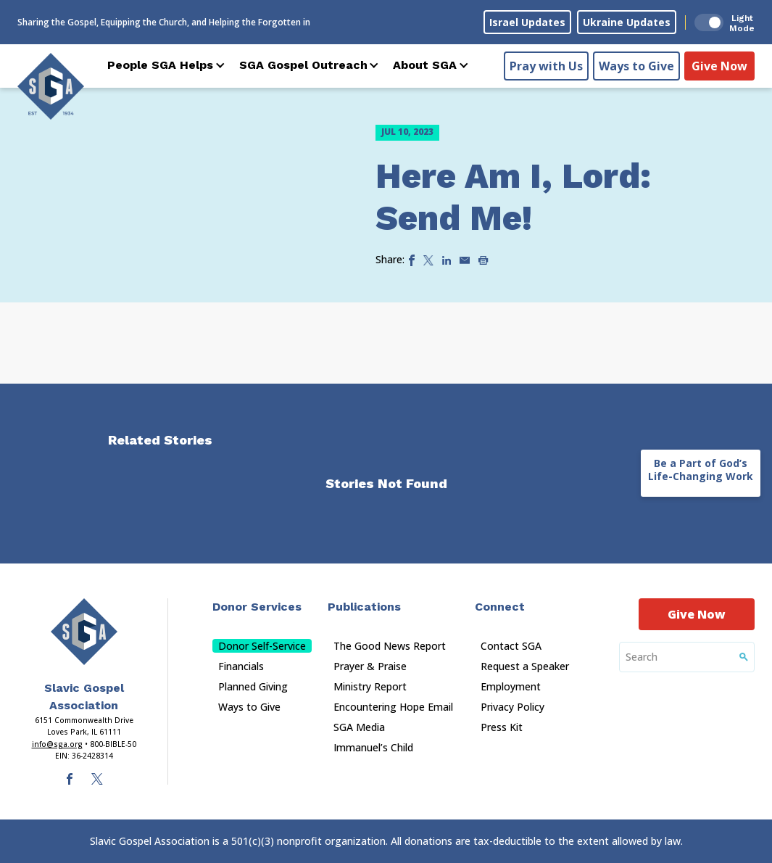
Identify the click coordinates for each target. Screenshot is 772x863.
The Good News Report (389, 646)
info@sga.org (57, 744)
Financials (241, 666)
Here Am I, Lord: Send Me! (513, 197)
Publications (364, 607)
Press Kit (502, 727)
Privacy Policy (512, 707)
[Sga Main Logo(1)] (84, 631)
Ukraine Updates (627, 22)
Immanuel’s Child (373, 747)
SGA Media (359, 727)
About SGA (425, 65)
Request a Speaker (525, 666)
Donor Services (257, 607)
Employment (511, 686)
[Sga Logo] (50, 86)
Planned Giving (253, 686)
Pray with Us (546, 66)
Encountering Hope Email (393, 707)
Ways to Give (636, 66)
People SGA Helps (160, 65)
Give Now (719, 66)
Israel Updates (527, 22)
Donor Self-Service (262, 646)
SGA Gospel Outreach (303, 65)
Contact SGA (511, 646)
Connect (500, 607)
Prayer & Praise (370, 666)
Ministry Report (370, 686)
